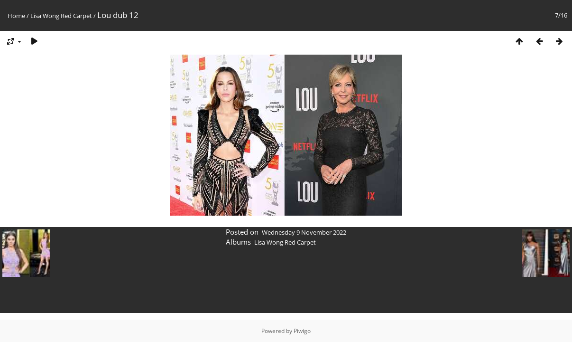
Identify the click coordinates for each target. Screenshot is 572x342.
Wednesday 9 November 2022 (304, 232)
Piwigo (302, 331)
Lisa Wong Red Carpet (61, 15)
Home (16, 15)
